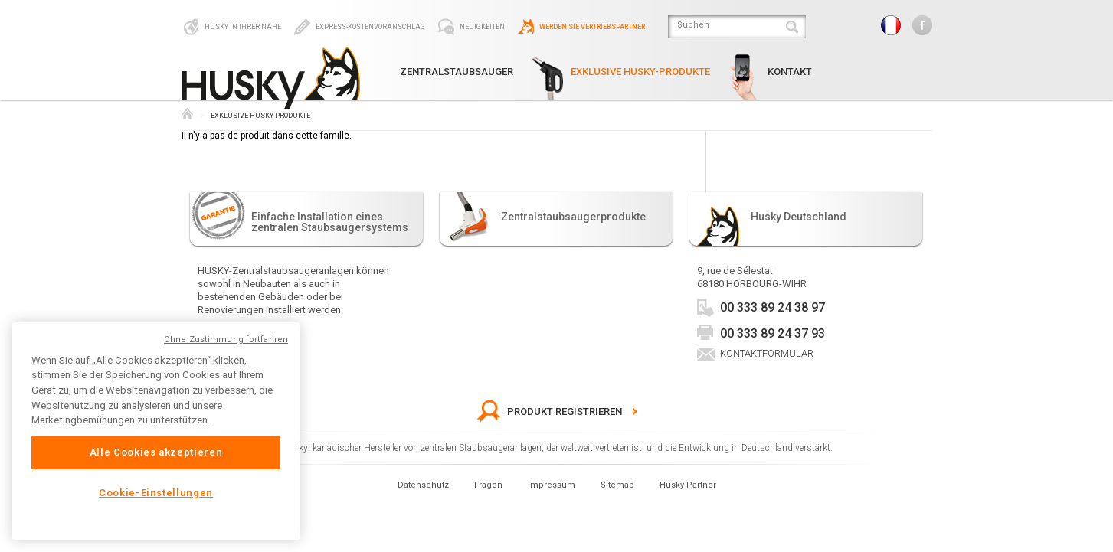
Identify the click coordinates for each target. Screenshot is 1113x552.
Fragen (488, 485)
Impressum (551, 485)
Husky (187, 113)
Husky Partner (688, 485)
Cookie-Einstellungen (156, 492)
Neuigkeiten (471, 27)
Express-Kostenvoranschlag (359, 27)
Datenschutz (423, 485)
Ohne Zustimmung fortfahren (226, 340)
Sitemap (617, 485)
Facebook (922, 25)
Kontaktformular (766, 353)
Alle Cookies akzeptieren (156, 452)
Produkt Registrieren (549, 411)
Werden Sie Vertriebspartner (580, 27)
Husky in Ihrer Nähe (231, 27)
